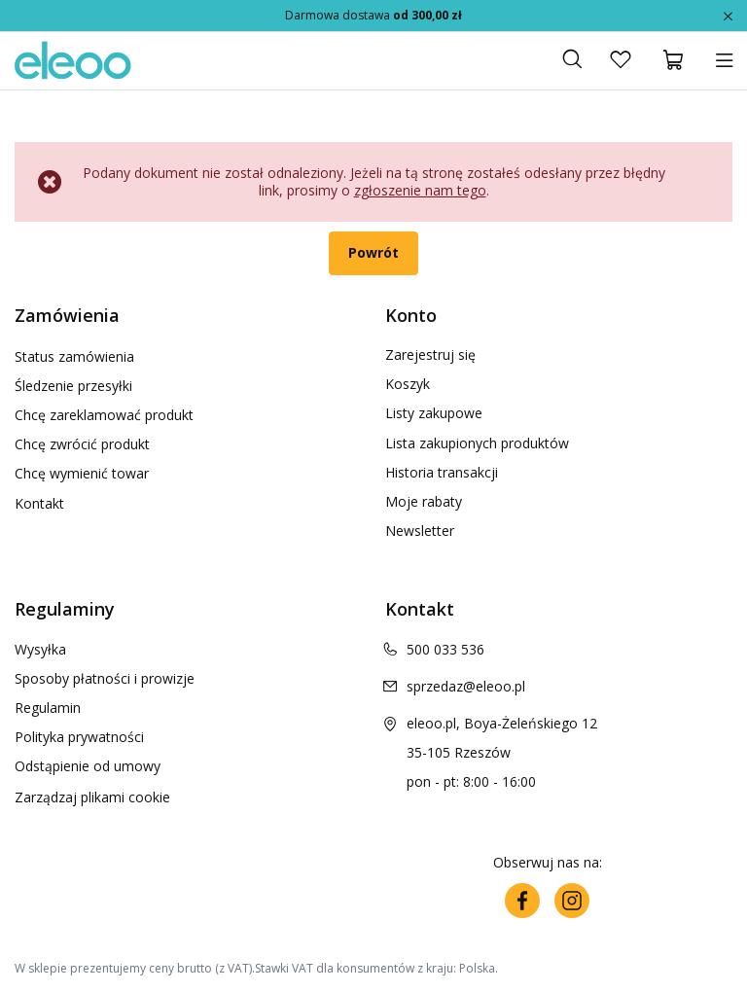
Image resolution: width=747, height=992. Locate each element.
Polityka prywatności (79, 737)
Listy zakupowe (433, 413)
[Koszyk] (674, 60)
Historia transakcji (441, 472)
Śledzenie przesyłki (73, 384)
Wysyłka (40, 649)
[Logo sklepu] (73, 60)
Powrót (373, 252)
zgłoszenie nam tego (420, 190)
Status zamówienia (74, 355)
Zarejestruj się (430, 355)
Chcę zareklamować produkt (104, 413)
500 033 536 (445, 649)
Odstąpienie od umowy (87, 766)
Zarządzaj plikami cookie (92, 797)
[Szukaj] (572, 60)
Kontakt (39, 502)
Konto (411, 315)
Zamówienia (67, 315)
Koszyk (407, 384)
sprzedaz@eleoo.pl (466, 686)
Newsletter (419, 531)
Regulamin (48, 708)
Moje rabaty (423, 502)
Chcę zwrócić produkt (82, 443)
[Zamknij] (728, 15)
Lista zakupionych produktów (477, 443)
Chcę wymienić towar (82, 472)
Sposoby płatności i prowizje (105, 679)
